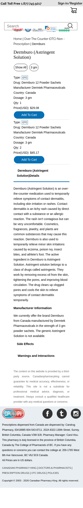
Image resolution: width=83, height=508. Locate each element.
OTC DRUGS (38, 472)
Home (17, 39)
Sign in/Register (70, 3)
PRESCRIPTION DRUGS (15, 472)
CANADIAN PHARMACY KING (19, 467)
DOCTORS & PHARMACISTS (54, 467)
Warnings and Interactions (35, 355)
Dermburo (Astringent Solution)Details (32, 173)
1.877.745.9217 (31, 3)
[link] (51, 29)
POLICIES (53, 472)
